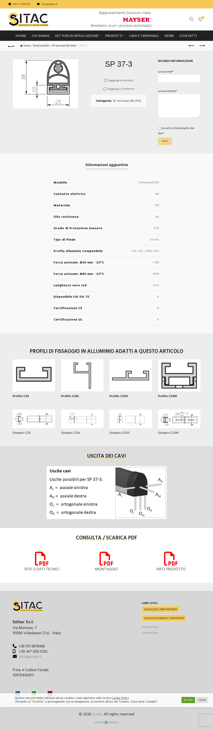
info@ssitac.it (49, 4)
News (169, 35)
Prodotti (114, 35)
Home (21, 35)
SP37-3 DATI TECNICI (42, 569)
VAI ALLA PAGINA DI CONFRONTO (164, 618)
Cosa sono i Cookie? (143, 702)
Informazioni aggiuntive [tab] (106, 165)
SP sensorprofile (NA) (64, 46)
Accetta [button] (188, 700)
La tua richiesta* (179, 104)
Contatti (188, 35)
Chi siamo (41, 35)
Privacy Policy (150, 627)
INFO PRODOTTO (171, 569)
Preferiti (202, 17)
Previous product (191, 45)
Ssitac (97, 714)
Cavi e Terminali (144, 35)
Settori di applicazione (77, 35)
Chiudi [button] (202, 700)
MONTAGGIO (106, 569)
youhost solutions (106, 722)
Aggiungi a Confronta (120, 89)
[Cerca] (191, 19)
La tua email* (179, 75)
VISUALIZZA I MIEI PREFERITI (160, 609)
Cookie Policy (150, 633)
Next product (201, 45)
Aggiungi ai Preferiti (120, 80)
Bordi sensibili (41, 46)
